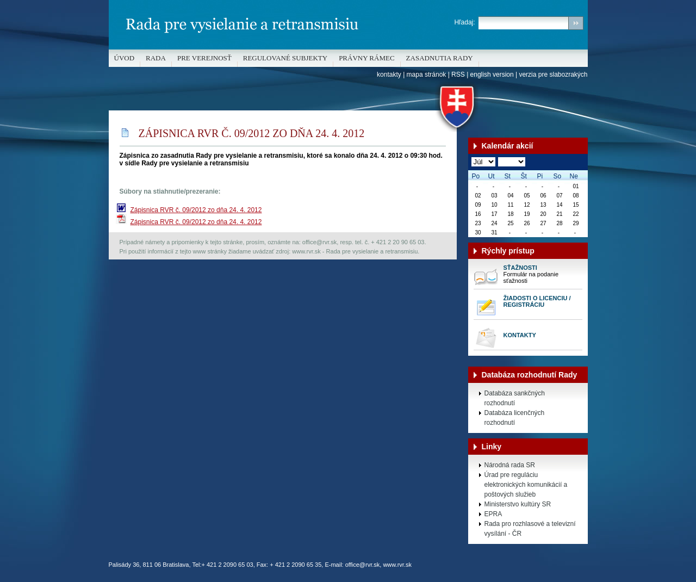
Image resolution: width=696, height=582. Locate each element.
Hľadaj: (464, 22)
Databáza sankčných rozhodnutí (514, 398)
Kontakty (520, 335)
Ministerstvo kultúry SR (517, 504)
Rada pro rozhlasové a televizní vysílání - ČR (530, 528)
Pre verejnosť (204, 58)
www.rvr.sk (397, 564)
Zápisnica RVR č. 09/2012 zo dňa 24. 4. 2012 (196, 210)
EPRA (493, 514)
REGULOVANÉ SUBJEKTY (285, 58)
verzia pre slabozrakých (553, 74)
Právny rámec (366, 58)
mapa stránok (426, 74)
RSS (458, 74)
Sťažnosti (520, 267)
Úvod (124, 58)
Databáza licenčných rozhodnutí (514, 417)
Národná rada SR (509, 465)
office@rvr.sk (362, 564)
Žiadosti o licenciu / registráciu (537, 301)
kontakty (389, 74)
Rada (156, 58)
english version (492, 74)
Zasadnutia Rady (439, 58)
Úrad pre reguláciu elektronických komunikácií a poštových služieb (526, 484)
